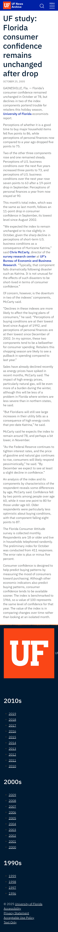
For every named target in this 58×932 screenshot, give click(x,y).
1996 (12, 893)
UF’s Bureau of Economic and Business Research (27, 260)
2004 (12, 824)
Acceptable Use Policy (19, 918)
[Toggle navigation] (52, 5)
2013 (12, 749)
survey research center (19, 256)
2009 (12, 795)
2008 (12, 801)
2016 (12, 731)
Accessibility (12, 908)
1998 (12, 882)
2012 (12, 754)
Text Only (10, 922)
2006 (12, 812)
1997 (12, 887)
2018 (12, 719)
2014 (12, 743)
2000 (12, 847)
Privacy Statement (16, 913)
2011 (12, 760)
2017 (12, 725)
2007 (12, 806)
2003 (12, 830)
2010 (12, 766)
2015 (12, 737)
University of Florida (17, 114)
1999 (12, 876)
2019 (12, 714)
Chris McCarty (19, 252)
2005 (12, 818)
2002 (12, 835)
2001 (12, 841)
